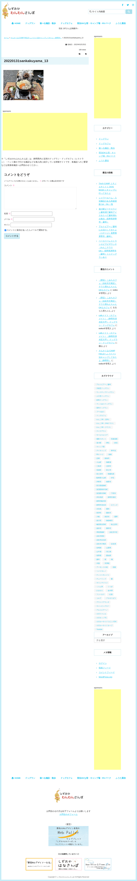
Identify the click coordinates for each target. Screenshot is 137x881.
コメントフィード (107, 672)
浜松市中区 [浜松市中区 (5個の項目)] (113, 532)
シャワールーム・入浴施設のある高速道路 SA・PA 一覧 (108, 201)
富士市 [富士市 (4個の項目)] (108, 470)
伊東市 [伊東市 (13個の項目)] (98, 482)
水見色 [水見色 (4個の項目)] (98, 509)
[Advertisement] (45, 131)
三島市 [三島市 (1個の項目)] (98, 466)
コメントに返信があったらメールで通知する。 (27, 234)
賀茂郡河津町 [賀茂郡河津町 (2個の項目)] (101, 493)
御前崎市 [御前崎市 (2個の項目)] (109, 520)
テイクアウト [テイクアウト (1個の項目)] (101, 431)
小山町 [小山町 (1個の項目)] (98, 462)
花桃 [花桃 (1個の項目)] (114, 567)
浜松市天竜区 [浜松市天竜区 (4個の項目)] (101, 544)
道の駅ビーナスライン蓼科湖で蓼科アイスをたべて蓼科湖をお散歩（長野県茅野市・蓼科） (108, 215)
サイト (7, 229)
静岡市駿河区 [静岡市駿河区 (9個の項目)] (101, 501)
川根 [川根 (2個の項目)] (98, 517)
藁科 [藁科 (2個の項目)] (107, 509)
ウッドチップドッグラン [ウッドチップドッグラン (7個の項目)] (105, 392)
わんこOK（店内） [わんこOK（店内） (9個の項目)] (103, 419)
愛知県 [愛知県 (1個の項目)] (108, 555)
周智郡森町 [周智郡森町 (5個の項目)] (100, 532)
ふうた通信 (121, 23)
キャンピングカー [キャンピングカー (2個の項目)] (102, 606)
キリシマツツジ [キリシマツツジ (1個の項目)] (102, 583)
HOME (16, 23)
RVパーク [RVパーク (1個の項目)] (99, 454)
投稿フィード (105, 668)
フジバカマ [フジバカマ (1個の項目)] (100, 594)
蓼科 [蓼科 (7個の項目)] (98, 559)
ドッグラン (30, 23)
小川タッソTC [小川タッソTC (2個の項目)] (101, 618)
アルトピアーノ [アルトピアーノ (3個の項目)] (102, 610)
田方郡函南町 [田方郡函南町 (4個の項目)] (101, 485)
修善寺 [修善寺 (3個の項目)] (108, 482)
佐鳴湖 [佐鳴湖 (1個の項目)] (98, 548)
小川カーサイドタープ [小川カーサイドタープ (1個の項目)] (104, 625)
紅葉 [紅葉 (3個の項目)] (111, 594)
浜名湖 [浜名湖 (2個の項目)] (113, 544)
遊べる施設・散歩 (48, 23)
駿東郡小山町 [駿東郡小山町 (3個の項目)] (101, 478)
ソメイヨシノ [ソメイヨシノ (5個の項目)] (101, 571)
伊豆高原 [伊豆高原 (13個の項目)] (99, 497)
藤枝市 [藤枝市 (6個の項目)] (108, 513)
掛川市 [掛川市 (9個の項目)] (98, 520)
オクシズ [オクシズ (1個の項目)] (114, 505)
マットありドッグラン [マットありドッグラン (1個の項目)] (104, 404)
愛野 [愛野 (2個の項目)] (116, 517)
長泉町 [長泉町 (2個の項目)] (98, 470)
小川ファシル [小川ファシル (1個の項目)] (101, 614)
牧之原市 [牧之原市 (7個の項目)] (114, 524)
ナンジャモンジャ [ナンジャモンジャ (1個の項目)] (102, 575)
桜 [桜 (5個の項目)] (105, 559)
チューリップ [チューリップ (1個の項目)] (101, 579)
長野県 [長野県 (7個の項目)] (98, 555)
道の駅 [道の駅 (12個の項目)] (98, 443)
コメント (9, 185)
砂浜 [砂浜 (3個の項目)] (116, 443)
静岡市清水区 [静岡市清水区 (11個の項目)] (101, 505)
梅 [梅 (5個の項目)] (112, 559)
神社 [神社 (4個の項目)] (107, 443)
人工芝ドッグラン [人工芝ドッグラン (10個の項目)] (102, 396)
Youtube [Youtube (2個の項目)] (99, 629)
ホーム (6, 38)
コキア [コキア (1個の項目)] (98, 598)
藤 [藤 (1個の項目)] (112, 579)
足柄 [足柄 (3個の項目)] (98, 458)
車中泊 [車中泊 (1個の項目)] (113, 450)
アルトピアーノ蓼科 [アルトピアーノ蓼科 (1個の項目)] (103, 384)
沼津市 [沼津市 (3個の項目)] (108, 466)
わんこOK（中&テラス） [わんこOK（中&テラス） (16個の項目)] (105, 423)
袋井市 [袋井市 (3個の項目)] (98, 528)
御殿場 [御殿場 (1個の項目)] (108, 462)
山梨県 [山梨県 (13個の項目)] (108, 548)
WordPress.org (105, 677)
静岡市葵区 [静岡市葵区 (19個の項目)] (112, 497)
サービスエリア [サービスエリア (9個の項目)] (102, 435)
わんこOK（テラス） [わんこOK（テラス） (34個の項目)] (104, 427)
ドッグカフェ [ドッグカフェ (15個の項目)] (101, 416)
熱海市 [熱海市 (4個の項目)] (107, 458)
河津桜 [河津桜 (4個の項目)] (107, 563)
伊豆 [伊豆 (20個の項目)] (112, 478)
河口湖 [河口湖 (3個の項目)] (108, 552)
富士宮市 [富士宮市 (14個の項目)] (99, 474)
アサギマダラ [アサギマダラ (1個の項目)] (111, 598)
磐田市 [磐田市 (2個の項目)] (108, 528)
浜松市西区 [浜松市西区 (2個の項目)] (100, 536)
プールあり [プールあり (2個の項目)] (100, 412)
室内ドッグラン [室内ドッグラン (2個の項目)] (102, 408)
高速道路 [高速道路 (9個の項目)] (114, 439)
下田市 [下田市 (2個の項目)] (113, 493)
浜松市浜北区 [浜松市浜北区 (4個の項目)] (101, 540)
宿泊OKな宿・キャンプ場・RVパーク (94, 23)
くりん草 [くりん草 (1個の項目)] (99, 587)
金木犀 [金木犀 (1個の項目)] (110, 590)
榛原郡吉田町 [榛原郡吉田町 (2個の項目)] (101, 524)
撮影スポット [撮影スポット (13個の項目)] (101, 439)
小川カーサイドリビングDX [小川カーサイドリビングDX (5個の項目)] (106, 622)
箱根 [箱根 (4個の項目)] (110, 454)
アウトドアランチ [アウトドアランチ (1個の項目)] (102, 602)
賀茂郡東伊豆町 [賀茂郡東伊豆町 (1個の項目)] (102, 489)
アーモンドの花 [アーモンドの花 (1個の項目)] (102, 567)
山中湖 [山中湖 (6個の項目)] (98, 552)
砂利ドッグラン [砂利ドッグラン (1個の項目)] (102, 400)
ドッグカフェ (66, 23)
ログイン (103, 663)
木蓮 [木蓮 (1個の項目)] (98, 563)
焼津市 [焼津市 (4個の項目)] (98, 513)
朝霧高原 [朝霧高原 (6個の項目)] (111, 474)
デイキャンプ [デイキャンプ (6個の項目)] (101, 450)
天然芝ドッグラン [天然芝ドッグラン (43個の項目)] (102, 388)
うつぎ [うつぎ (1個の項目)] (110, 587)
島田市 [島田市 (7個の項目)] (107, 517)
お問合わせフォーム (69, 814)
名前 (7, 218)
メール (8, 223)
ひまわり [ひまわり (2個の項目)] (99, 590)
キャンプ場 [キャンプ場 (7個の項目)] (100, 447)
